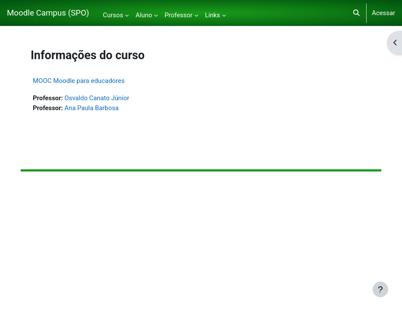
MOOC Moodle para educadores (79, 81)
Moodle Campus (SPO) (48, 13)
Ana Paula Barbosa (91, 108)
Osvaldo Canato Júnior (96, 98)
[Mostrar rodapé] (380, 289)
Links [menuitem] (212, 15)
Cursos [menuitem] (113, 15)
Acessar (383, 13)
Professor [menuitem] (178, 15)
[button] (357, 13)
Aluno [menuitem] (144, 15)
